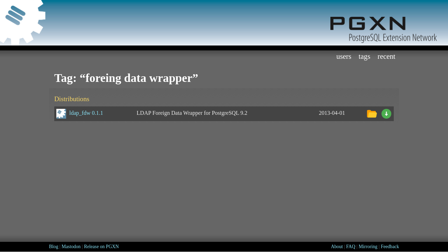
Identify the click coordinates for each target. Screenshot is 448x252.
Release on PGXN (101, 246)
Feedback (390, 246)
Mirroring (368, 246)
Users (343, 56)
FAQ (350, 246)
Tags (365, 56)
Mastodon (71, 246)
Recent (387, 56)
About (337, 246)
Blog (53, 246)
